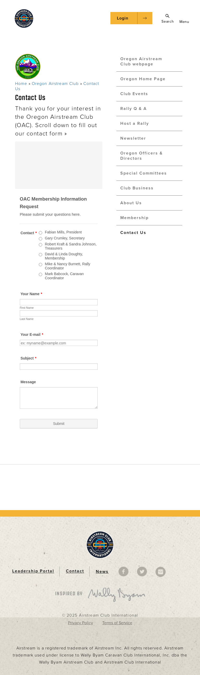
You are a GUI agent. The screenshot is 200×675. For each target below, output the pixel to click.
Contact (75, 571)
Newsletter (133, 138)
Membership (134, 217)
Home (21, 83)
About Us (131, 203)
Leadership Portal (33, 571)
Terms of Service (117, 623)
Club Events (134, 93)
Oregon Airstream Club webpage (141, 61)
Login (122, 18)
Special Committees (143, 173)
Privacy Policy (80, 623)
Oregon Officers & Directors (141, 156)
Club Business (137, 188)
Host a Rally (134, 123)
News (102, 571)
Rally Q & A (133, 108)
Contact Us (133, 232)
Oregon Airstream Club (55, 83)
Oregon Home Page (143, 79)
